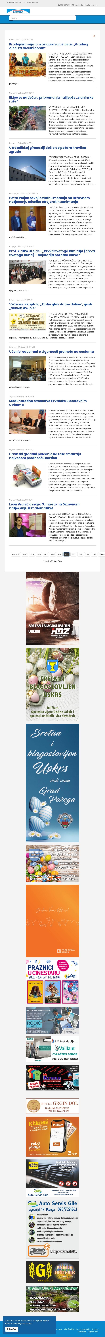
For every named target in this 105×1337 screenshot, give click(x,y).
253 (87, 554)
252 (80, 554)
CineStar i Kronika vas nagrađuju (77, 1329)
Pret (25, 554)
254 (94, 554)
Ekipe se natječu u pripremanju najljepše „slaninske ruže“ (51, 99)
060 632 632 (65, 5)
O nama (95, 1329)
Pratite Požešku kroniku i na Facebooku (22, 2)
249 (59, 554)
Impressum (57, 1329)
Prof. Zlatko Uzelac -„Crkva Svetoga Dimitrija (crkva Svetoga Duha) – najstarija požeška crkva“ (52, 253)
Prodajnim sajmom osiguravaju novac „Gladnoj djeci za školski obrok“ (48, 46)
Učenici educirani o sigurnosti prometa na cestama (51, 351)
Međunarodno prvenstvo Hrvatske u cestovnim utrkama (48, 403)
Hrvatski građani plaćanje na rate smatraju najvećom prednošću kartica (45, 456)
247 (46, 554)
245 (32, 554)
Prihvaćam (11, 1329)
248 (52, 554)
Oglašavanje (93, 1331)
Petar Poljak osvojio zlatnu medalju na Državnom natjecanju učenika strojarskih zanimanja (49, 200)
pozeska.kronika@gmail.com (85, 5)
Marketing (82, 1331)
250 (66, 554)
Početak (16, 554)
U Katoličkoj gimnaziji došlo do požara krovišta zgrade (47, 150)
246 (39, 554)
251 (73, 554)
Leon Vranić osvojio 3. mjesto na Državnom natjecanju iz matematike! (44, 506)
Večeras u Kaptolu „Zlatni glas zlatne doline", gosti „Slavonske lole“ (50, 306)
